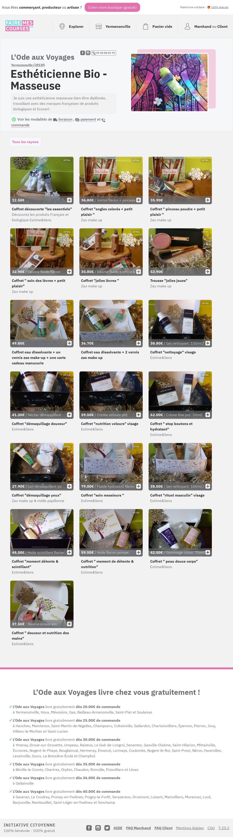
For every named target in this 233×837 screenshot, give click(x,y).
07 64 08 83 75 (103, 53)
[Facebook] (89, 828)
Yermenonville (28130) (28, 65)
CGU (211, 828)
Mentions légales (190, 828)
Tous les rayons (25, 141)
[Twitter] (107, 828)
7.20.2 (223, 828)
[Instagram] (98, 828)
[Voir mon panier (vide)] (157, 26)
